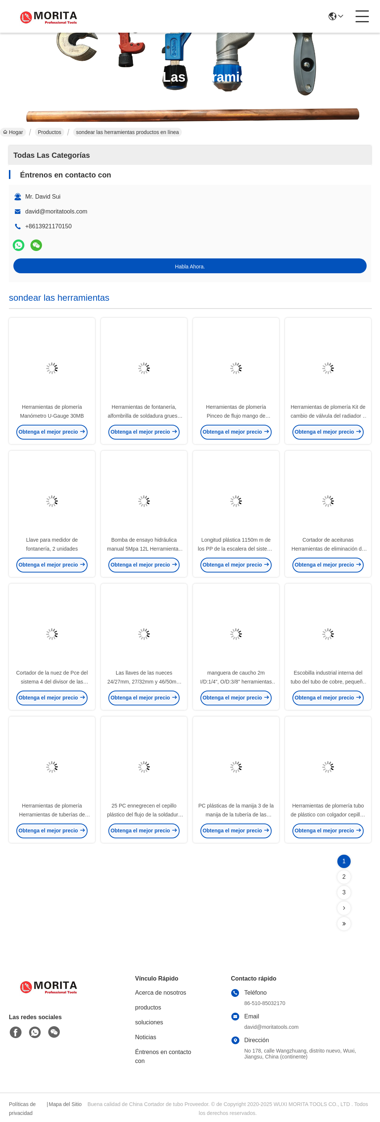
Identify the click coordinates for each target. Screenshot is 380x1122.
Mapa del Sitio (65, 1104)
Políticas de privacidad (22, 1108)
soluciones (149, 1022)
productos (148, 1007)
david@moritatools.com (56, 211)
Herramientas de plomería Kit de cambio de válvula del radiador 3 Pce (328, 416)
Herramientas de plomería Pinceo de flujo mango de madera (236, 416)
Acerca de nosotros (160, 992)
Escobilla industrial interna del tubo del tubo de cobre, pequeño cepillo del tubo (328, 682)
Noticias (145, 1037)
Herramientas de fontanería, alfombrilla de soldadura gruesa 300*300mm (144, 416)
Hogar (13, 132)
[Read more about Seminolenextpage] (344, 908)
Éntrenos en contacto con (163, 1056)
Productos (49, 132)
